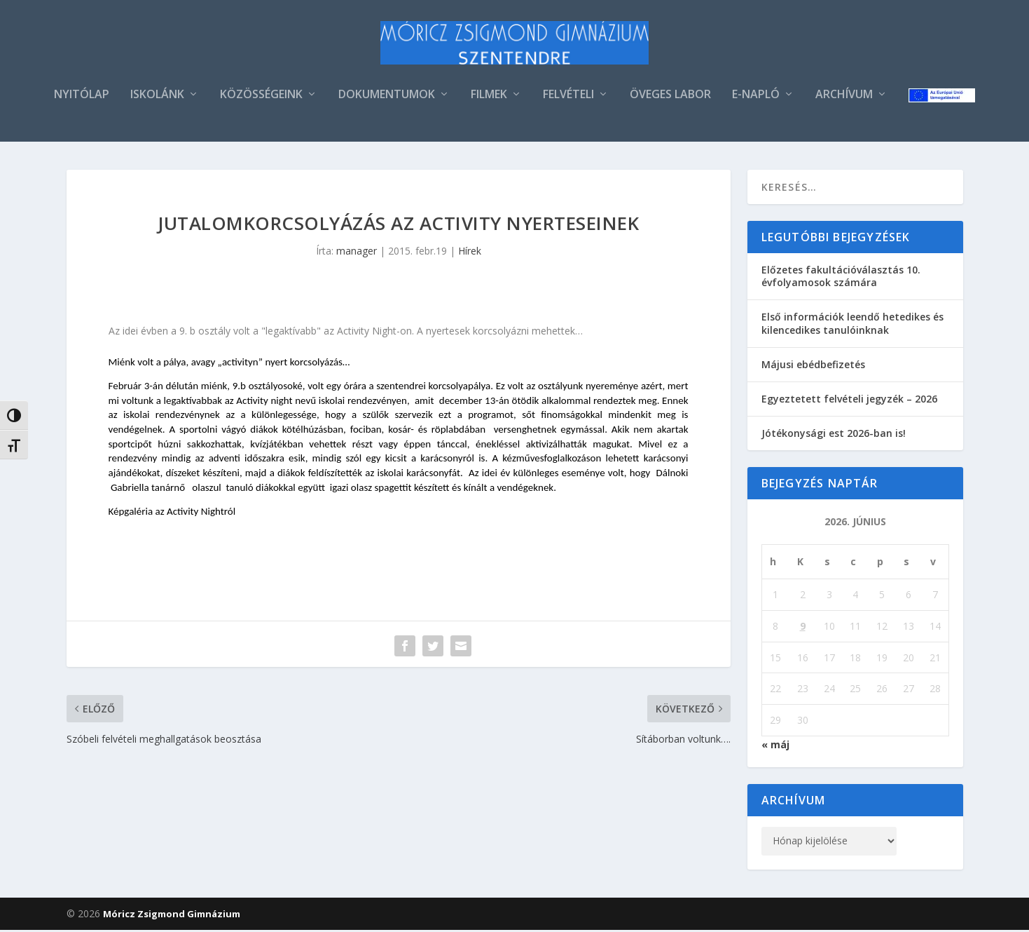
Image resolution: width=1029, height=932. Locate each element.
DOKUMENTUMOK (386, 97)
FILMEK (489, 97)
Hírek (469, 252)
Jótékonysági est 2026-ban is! (833, 435)
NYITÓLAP (81, 97)
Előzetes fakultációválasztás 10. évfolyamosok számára (840, 278)
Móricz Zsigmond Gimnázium (171, 916)
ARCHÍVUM (844, 97)
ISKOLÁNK (157, 97)
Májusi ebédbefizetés (813, 366)
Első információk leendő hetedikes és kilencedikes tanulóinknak (852, 325)
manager (356, 252)
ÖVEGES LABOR (670, 97)
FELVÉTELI (568, 97)
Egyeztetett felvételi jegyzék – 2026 (849, 400)
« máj (775, 746)
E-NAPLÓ (756, 97)
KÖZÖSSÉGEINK (261, 97)
